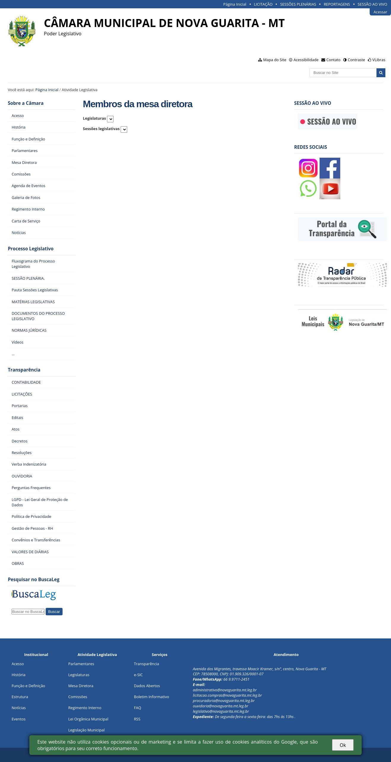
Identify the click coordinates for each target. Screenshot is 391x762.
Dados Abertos (147, 685)
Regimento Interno (84, 707)
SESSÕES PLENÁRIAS (298, 4)
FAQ (137, 707)
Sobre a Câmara (26, 103)
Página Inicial (234, 4)
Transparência (24, 370)
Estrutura (20, 696)
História (18, 674)
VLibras (378, 59)
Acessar (380, 12)
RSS (137, 719)
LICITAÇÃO (263, 4)
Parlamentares (81, 663)
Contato (333, 59)
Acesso (18, 663)
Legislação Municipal (86, 730)
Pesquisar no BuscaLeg (33, 579)
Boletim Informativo (151, 696)
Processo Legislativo (30, 249)
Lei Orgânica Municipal (88, 719)
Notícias (19, 707)
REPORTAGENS (337, 4)
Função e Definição (28, 685)
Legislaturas (94, 118)
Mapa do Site (274, 59)
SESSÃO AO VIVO (372, 4)
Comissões (77, 696)
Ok (343, 745)
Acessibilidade (305, 59)
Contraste (356, 59)
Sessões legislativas (101, 128)
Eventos (18, 719)
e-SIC (138, 674)
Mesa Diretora (80, 685)
